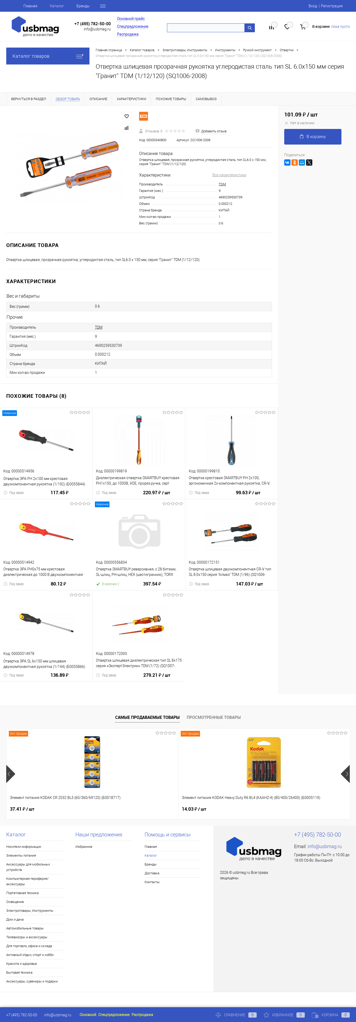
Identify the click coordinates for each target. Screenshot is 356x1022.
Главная (30, 6)
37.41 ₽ (22, 809)
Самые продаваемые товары (147, 717)
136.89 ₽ (59, 678)
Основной (88, 1015)
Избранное (83, 847)
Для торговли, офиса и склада (29, 946)
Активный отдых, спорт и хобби (30, 955)
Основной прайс (131, 19)
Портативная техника (22, 893)
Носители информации (23, 847)
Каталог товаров (47, 56)
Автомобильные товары (25, 928)
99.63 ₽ (248, 496)
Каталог (57, 6)
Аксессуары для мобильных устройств (28, 867)
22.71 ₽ (280, 809)
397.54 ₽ (152, 587)
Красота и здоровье (21, 964)
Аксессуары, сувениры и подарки (32, 981)
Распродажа (128, 34)
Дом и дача (15, 919)
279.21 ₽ (156, 678)
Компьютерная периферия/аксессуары (27, 881)
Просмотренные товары (214, 717)
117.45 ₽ (59, 496)
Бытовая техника (19, 972)
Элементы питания (21, 855)
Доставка (152, 873)
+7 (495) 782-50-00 (92, 24)
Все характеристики (229, 175)
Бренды (83, 6)
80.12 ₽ (58, 587)
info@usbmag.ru (97, 29)
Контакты (152, 882)
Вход (313, 6)
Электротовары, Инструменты (29, 911)
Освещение (15, 902)
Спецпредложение (132, 26)
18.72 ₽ (194, 809)
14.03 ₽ (108, 809)
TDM (222, 184)
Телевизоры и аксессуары (26, 937)
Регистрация (332, 6)
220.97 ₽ (156, 496)
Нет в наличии (299, 123)
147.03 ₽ (249, 587)
